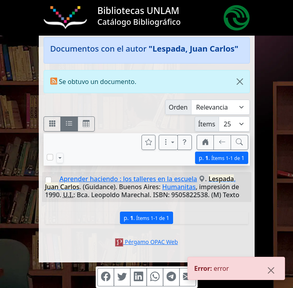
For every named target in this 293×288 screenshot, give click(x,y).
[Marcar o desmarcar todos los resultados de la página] (50, 157)
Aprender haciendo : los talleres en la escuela (128, 178)
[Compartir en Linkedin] (138, 277)
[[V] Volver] (222, 142)
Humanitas (179, 186)
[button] (184, 142)
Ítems (206, 124)
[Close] (239, 81)
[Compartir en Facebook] (105, 277)
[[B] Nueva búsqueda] (239, 142)
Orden (178, 107)
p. (221, 158)
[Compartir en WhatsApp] (154, 277)
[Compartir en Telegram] (171, 277)
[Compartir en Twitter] (122, 277)
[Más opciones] (168, 142)
